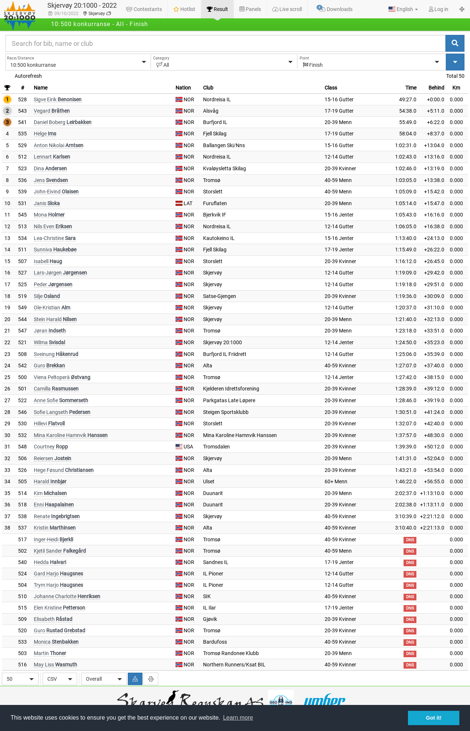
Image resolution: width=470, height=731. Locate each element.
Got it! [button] (433, 718)
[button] (403, 9)
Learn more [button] (238, 717)
